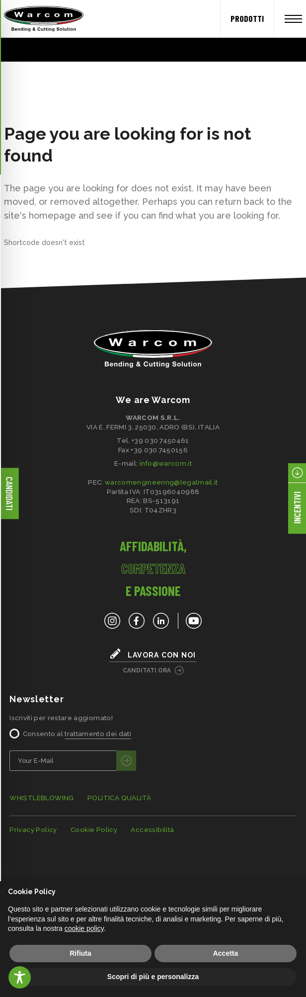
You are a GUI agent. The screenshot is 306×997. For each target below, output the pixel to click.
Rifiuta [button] (80, 953)
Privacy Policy (33, 830)
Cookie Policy (94, 830)
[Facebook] (137, 621)
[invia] (126, 760)
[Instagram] (112, 621)
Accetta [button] (225, 953)
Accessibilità (152, 830)
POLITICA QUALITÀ (119, 798)
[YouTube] (190, 621)
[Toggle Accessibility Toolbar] (19, 977)
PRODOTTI (247, 18)
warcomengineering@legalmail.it (161, 482)
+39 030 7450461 (160, 440)
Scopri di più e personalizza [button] (153, 977)
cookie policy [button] (84, 928)
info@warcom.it (166, 463)
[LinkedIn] (161, 621)
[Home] (39, 19)
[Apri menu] (293, 19)
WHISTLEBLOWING (41, 798)
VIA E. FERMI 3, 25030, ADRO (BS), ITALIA (153, 427)
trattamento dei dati (98, 734)
